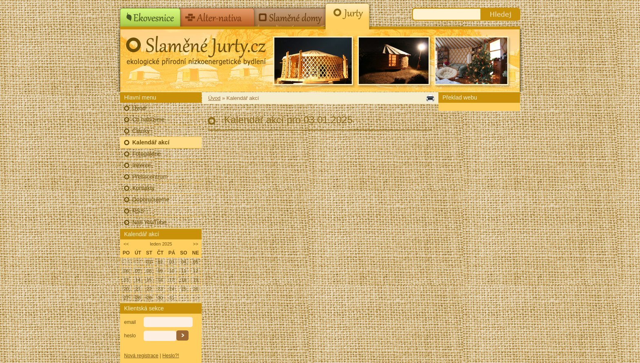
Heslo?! (170, 356)
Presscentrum (149, 176)
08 (149, 270)
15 (149, 279)
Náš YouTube (149, 222)
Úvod (139, 108)
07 (138, 270)
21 (138, 288)
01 (149, 261)
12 (195, 270)
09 (160, 270)
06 (126, 270)
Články (141, 131)
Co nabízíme (148, 119)
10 (171, 270)
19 (195, 279)
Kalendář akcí (150, 142)
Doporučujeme (150, 199)
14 (138, 279)
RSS (138, 211)
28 (138, 297)
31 (171, 297)
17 (171, 279)
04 (183, 261)
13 (126, 279)
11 (183, 270)
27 (126, 297)
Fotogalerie (146, 154)
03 (171, 261)
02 (160, 261)
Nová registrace (141, 356)
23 (160, 288)
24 (171, 288)
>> (195, 243)
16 (160, 279)
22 (149, 288)
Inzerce (141, 165)
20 (126, 288)
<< (126, 243)
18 (183, 279)
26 (195, 288)
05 (195, 261)
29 (149, 297)
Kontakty (143, 188)
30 (160, 297)
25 (183, 288)
